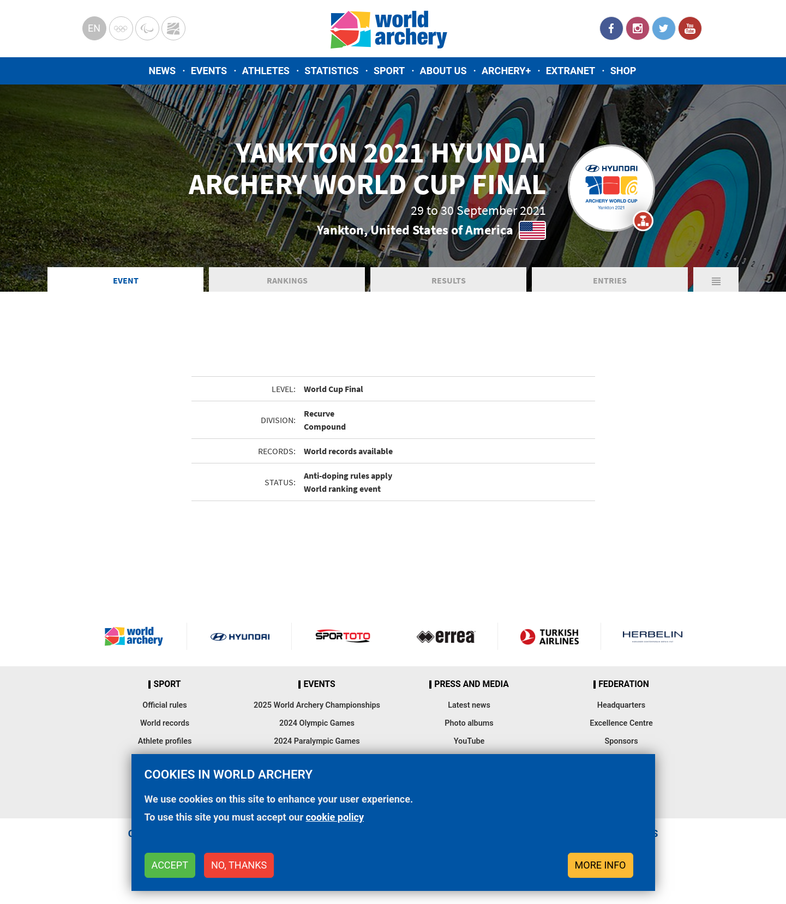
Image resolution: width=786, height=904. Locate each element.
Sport (389, 70)
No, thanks (239, 865)
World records (164, 723)
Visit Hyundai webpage (240, 636)
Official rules (164, 705)
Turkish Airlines (549, 636)
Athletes (266, 70)
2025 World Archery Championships (317, 705)
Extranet (570, 70)
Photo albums (469, 723)
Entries (610, 280)
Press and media (471, 684)
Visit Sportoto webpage (343, 636)
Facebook (611, 28)
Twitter (664, 28)
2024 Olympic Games (317, 723)
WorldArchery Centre (173, 28)
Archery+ (506, 70)
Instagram (638, 28)
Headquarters (621, 705)
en (94, 28)
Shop (623, 70)
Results (448, 280)
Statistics (331, 70)
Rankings (287, 280)
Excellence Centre (621, 723)
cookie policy (334, 817)
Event (126, 280)
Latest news (469, 705)
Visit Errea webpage (446, 636)
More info (600, 865)
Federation (623, 684)
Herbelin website (652, 636)
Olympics (121, 28)
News (162, 70)
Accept (170, 865)
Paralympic (147, 28)
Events (209, 70)
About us (443, 70)
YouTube (690, 28)
